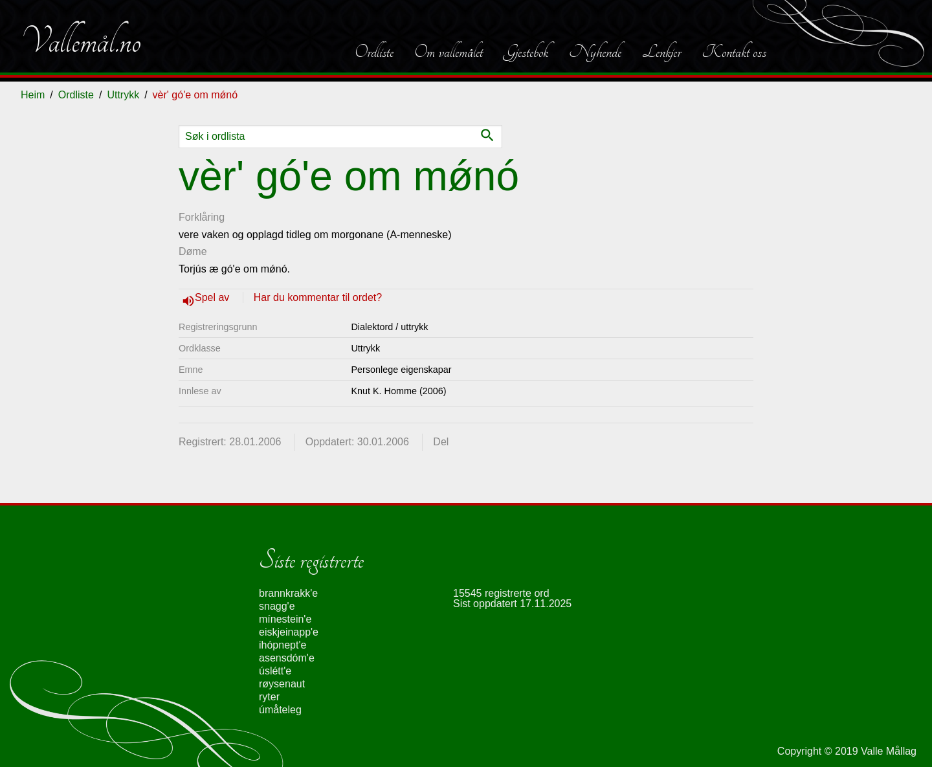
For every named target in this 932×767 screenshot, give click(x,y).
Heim (33, 94)
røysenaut (282, 683)
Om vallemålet (448, 51)
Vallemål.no (81, 41)
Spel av (213, 297)
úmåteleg (280, 709)
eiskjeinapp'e (288, 632)
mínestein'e (285, 619)
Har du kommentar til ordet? (318, 297)
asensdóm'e (287, 657)
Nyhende (595, 51)
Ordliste (374, 51)
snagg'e (277, 606)
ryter (269, 696)
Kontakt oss (734, 51)
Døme (193, 251)
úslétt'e (275, 670)
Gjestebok (526, 51)
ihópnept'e (282, 644)
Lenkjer (661, 51)
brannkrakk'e (288, 593)
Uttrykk (123, 94)
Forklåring (202, 217)
